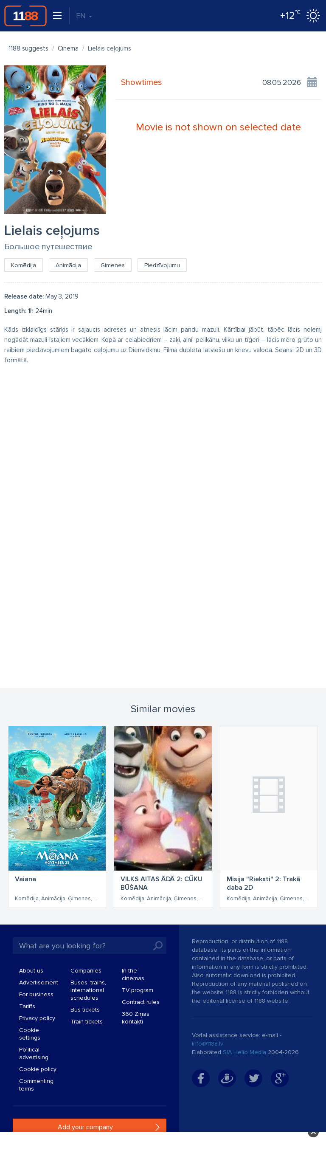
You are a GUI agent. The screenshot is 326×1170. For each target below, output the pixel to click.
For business (36, 994)
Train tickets (86, 1021)
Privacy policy (37, 1018)
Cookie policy (37, 1069)
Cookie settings (29, 1033)
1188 (25, 15)
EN (84, 15)
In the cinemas (133, 974)
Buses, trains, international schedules (88, 990)
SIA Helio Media (244, 1052)
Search (157, 945)
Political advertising (33, 1053)
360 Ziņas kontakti (135, 1017)
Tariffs (27, 1006)
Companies (85, 970)
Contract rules (141, 1002)
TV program (137, 990)
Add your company (85, 1127)
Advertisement (38, 982)
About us (31, 970)
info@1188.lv (207, 1043)
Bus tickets (85, 1009)
